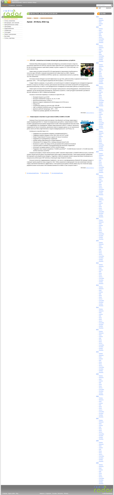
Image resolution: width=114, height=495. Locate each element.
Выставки (7, 36)
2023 (97, 62)
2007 (97, 418)
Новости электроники (46, 18)
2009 (97, 374)
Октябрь (101, 40)
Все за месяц (45, 173)
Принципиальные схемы (11, 24)
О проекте (12, 5)
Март (100, 21)
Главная (29, 18)
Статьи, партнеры (9, 38)
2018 (97, 174)
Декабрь (101, 42)
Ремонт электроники (10, 34)
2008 (97, 396)
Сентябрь (101, 39)
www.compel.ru (90, 112)
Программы (7, 26)
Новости (4, 5)
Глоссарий (7, 32)
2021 (97, 107)
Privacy (66, 493)
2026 (97, 16)
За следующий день (57, 173)
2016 (97, 218)
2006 (97, 440)
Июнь (100, 54)
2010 (97, 351)
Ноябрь (101, 59)
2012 (97, 307)
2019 (97, 151)
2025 (97, 27)
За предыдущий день (33, 173)
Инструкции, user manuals (11, 22)
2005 (97, 463)
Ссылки (54, 493)
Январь (101, 18)
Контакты (19, 5)
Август (100, 37)
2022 (97, 85)
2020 (97, 129)
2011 (97, 329)
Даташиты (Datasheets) (11, 19)
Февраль (101, 20)
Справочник (7, 30)
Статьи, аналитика (9, 20)
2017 (97, 196)
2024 (97, 44)
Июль (100, 35)
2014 (97, 263)
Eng (17, 493)
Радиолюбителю (9, 28)
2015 (97, 240)
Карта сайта (11, 493)
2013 (97, 285)
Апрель (101, 23)
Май (100, 25)
